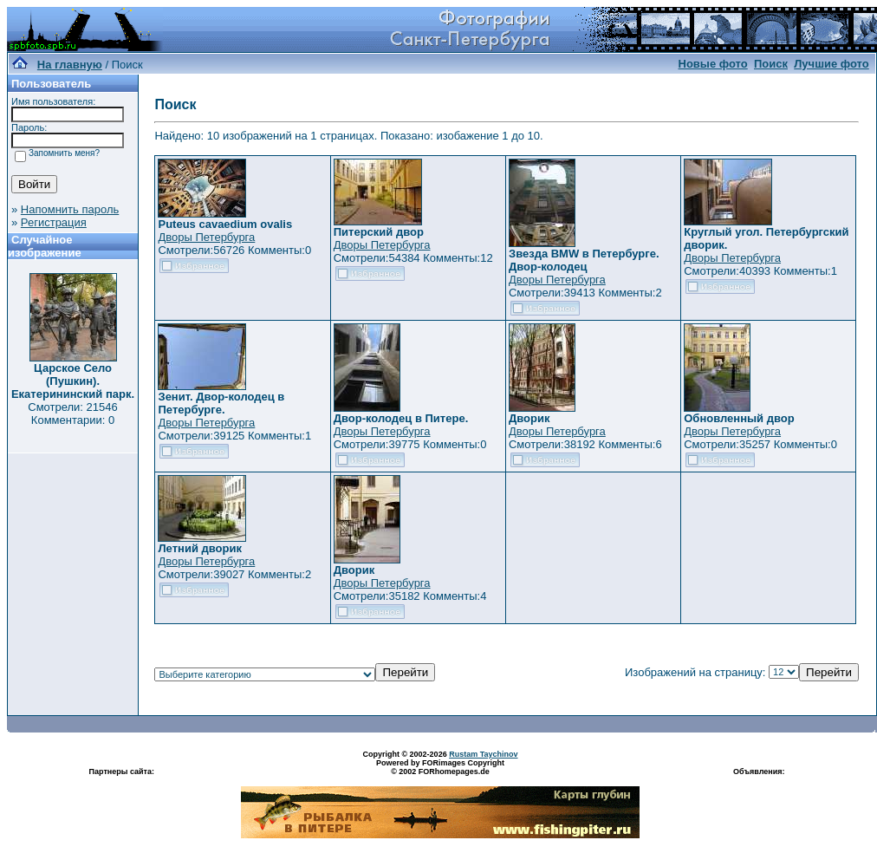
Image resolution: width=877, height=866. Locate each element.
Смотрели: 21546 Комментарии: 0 (72, 413)
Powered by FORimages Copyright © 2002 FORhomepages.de (440, 767)
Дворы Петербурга (206, 237)
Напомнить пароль (70, 209)
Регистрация (54, 222)
